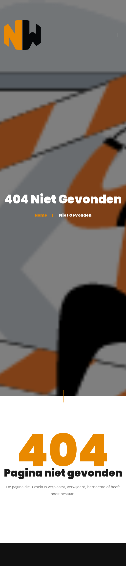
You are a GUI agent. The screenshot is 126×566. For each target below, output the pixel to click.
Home (41, 215)
